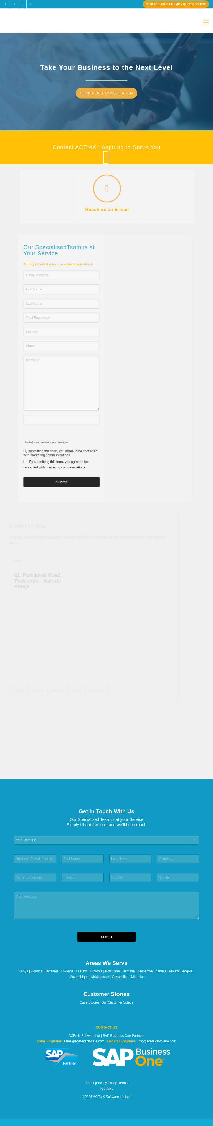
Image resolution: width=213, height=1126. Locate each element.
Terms (123, 1083)
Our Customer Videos (117, 1002)
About (89, 1083)
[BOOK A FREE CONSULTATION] (108, 93)
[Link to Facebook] (6, 4)
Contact (107, 1088)
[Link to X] (14, 4)
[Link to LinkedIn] (22, 4)
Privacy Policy (106, 1083)
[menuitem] (206, 21)
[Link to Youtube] (31, 4)
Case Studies (90, 1002)
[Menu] (206, 21)
